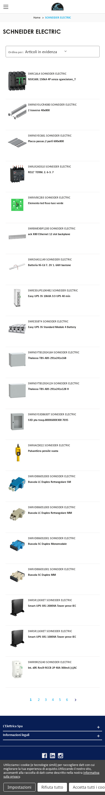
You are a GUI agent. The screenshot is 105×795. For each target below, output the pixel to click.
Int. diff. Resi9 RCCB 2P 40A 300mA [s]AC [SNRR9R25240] (52, 667)
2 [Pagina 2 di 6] (39, 700)
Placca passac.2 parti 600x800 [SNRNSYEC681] (46, 141)
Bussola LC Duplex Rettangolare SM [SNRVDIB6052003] (49, 482)
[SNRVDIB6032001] (17, 545)
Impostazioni (19, 787)
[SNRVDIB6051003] (17, 514)
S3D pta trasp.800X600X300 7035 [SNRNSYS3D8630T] (48, 420)
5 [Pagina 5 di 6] (60, 700)
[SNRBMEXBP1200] (17, 236)
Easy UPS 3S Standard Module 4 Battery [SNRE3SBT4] (52, 327)
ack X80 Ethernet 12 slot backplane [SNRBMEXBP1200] (49, 234)
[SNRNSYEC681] (17, 143)
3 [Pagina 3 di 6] (46, 700)
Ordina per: (16, 52)
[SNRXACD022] (17, 452)
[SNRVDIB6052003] (17, 483)
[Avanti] (74, 699)
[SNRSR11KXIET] (17, 638)
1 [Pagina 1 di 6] (31, 700)
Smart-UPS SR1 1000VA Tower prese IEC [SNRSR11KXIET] (52, 637)
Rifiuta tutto (52, 787)
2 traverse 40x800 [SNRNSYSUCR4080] (39, 110)
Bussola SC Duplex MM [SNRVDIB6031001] (42, 575)
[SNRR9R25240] (17, 669)
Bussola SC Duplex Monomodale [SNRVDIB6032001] (47, 544)
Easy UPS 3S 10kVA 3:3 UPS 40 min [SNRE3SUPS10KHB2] (49, 296)
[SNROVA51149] (17, 267)
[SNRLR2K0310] (17, 174)
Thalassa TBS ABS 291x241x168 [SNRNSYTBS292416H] (47, 358)
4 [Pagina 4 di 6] (53, 700)
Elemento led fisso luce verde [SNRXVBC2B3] (45, 203)
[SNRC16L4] (17, 81)
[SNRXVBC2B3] (17, 205)
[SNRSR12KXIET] (17, 607)
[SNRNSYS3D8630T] (17, 421)
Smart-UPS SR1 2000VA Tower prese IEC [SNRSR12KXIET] (52, 606)
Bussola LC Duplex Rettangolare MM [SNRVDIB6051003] (50, 513)
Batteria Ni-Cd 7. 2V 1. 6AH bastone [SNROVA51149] (49, 265)
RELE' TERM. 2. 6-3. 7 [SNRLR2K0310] (41, 172)
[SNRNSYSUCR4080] (17, 112)
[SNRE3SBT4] (17, 328)
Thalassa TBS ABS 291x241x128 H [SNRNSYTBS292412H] (48, 389)
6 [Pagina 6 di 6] (67, 700)
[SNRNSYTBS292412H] (17, 390)
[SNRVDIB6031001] (17, 576)
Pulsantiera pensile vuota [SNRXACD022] (43, 451)
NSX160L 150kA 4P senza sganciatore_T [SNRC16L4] (52, 79)
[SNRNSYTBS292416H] (17, 359)
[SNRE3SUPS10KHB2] (17, 298)
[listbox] (46, 51)
